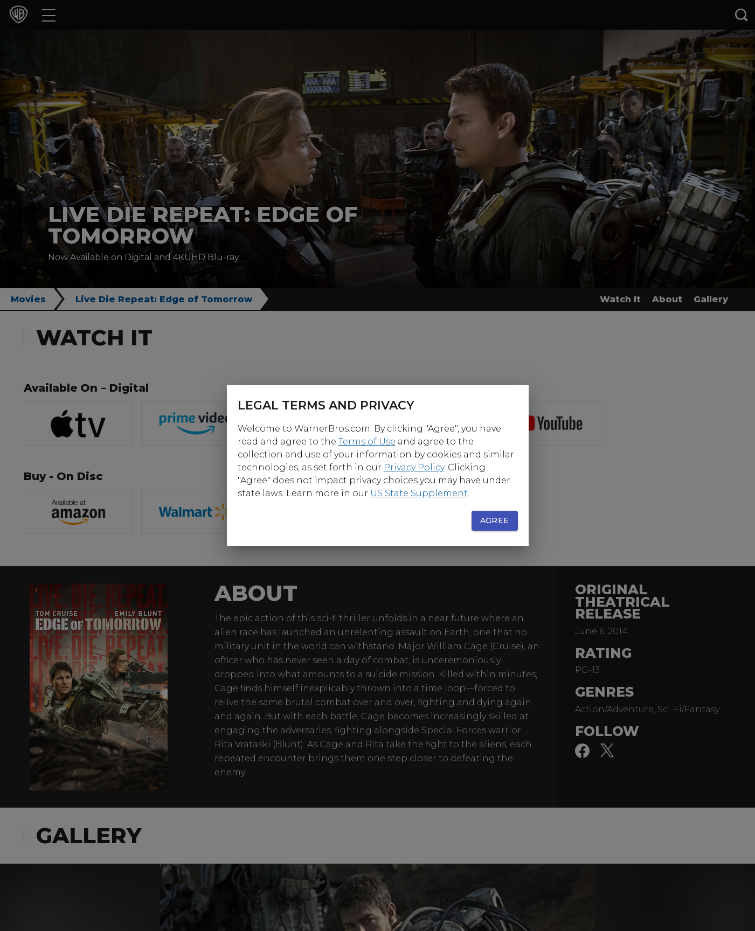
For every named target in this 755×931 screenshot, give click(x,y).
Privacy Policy (414, 467)
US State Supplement (419, 493)
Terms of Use (367, 441)
